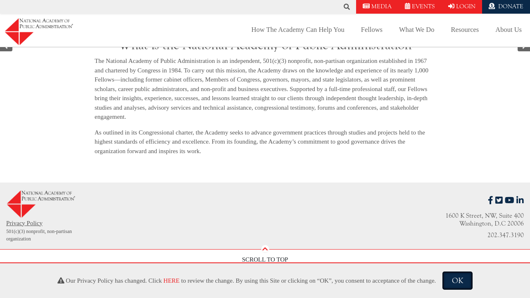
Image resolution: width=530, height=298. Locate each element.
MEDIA (377, 6)
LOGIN (461, 6)
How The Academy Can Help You (298, 30)
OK (457, 280)
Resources (465, 30)
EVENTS (420, 6)
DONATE (506, 6)
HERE (172, 280)
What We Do (416, 30)
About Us (508, 30)
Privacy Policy (24, 223)
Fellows (372, 30)
